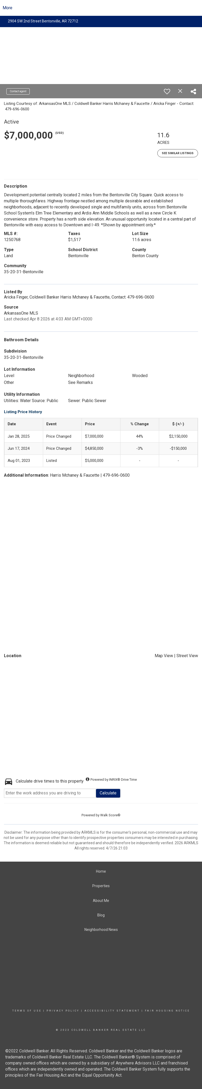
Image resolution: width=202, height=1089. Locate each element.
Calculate (108, 792)
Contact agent (18, 91)
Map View (164, 655)
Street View (187, 655)
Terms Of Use (27, 1010)
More (7, 7)
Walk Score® (110, 815)
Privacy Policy (63, 1010)
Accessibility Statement (112, 1010)
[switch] (167, 91)
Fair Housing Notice (167, 1010)
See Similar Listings (178, 153)
